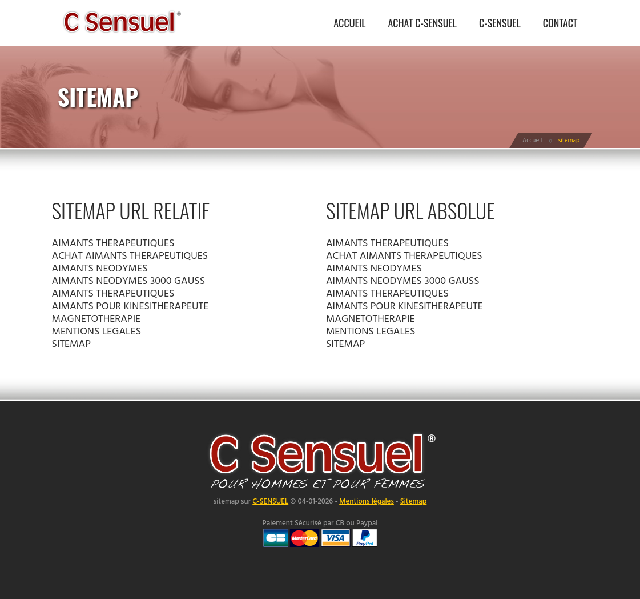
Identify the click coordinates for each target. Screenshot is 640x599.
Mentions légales (366, 502)
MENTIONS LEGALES (97, 332)
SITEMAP (71, 344)
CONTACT (560, 22)
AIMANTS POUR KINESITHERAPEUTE (130, 306)
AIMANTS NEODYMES (100, 269)
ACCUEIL (349, 22)
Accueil (532, 140)
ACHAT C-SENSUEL (422, 22)
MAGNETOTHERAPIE (96, 319)
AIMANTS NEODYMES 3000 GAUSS (129, 281)
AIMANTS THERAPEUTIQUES (113, 243)
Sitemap (413, 502)
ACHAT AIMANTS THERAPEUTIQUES (130, 256)
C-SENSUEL (500, 22)
